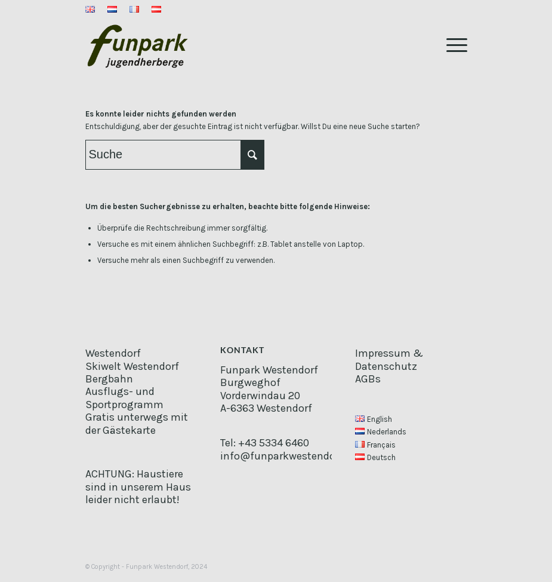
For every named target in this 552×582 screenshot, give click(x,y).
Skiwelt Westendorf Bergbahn (132, 372)
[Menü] (450, 44)
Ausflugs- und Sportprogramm (124, 398)
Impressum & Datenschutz (389, 359)
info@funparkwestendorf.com (293, 455)
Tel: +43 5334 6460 (264, 442)
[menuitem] (93, 10)
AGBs (368, 378)
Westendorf (113, 353)
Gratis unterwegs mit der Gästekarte (136, 423)
